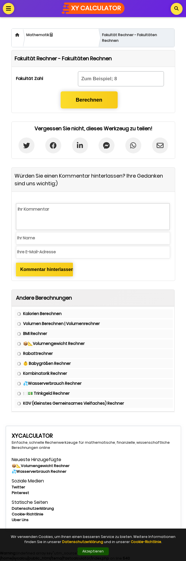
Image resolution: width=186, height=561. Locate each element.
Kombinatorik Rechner (45, 373)
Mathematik (39, 35)
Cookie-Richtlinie (27, 514)
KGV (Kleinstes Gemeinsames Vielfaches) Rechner (73, 403)
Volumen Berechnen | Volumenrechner (61, 323)
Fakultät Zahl (29, 78)
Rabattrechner (38, 353)
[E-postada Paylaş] (160, 145)
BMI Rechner (35, 333)
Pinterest (20, 493)
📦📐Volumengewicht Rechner (54, 343)
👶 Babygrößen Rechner (47, 363)
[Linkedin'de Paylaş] (80, 145)
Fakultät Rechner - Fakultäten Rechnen (129, 37)
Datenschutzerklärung (33, 508)
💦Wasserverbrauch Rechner (52, 383)
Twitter (18, 487)
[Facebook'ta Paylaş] (53, 145)
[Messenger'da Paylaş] (106, 145)
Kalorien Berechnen (42, 314)
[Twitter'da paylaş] (26, 145)
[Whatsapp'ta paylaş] (133, 145)
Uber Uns (20, 520)
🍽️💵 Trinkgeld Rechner (46, 393)
